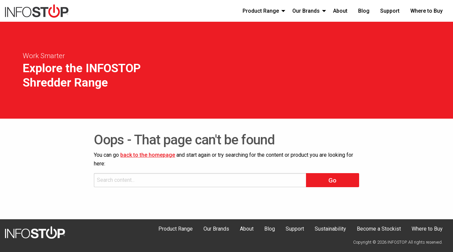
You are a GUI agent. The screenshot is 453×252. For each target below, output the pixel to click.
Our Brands (306, 11)
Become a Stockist (379, 229)
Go (332, 180)
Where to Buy (426, 11)
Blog (363, 11)
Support (390, 11)
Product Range (261, 11)
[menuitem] (262, 10)
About (340, 11)
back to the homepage (147, 155)
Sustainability (330, 229)
